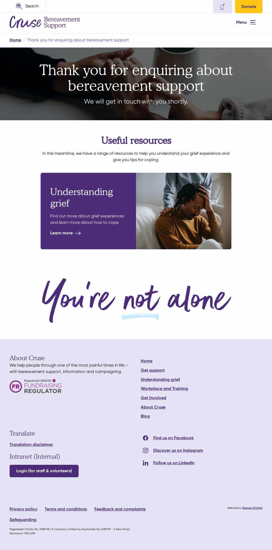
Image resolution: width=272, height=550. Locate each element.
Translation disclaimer (31, 444)
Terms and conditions (66, 509)
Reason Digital (252, 508)
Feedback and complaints (120, 509)
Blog (145, 416)
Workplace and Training (164, 388)
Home (146, 360)
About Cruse (153, 407)
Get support (153, 370)
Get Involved (153, 397)
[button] (27, 6)
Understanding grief (160, 379)
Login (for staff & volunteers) (44, 470)
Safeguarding (23, 519)
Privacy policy (23, 509)
